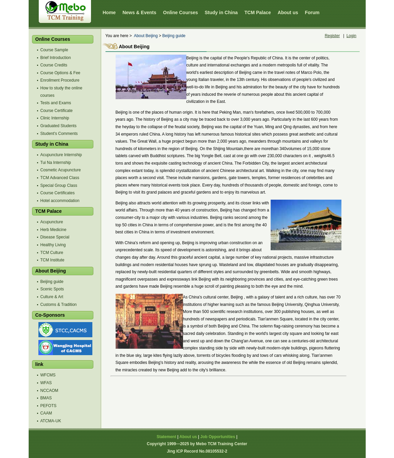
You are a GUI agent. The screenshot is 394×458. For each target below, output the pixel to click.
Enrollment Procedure (60, 80)
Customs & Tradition (58, 304)
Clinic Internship (54, 118)
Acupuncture (51, 222)
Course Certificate (56, 110)
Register (332, 35)
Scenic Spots (52, 289)
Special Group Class (58, 185)
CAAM (46, 413)
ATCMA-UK (50, 421)
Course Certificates (57, 193)
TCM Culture (51, 252)
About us (188, 436)
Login (351, 35)
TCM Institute (52, 260)
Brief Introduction (55, 57)
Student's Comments (59, 133)
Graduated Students (58, 125)
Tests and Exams (55, 103)
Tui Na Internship (55, 162)
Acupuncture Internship (61, 154)
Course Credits (53, 65)
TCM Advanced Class (59, 177)
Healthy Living (53, 244)
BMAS (46, 398)
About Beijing (146, 35)
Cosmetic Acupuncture (60, 170)
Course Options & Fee (60, 72)
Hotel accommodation (60, 200)
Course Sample (54, 50)
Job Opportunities (217, 436)
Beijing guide (52, 281)
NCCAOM (49, 390)
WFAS (46, 382)
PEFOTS (48, 405)
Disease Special (54, 237)
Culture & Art (51, 296)
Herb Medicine (53, 229)
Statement (166, 436)
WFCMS (48, 375)
